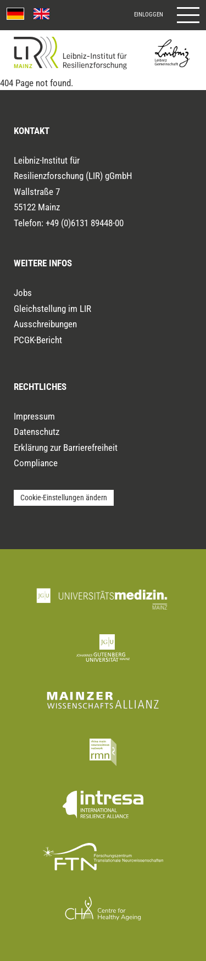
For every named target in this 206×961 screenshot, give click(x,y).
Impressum (34, 416)
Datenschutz (36, 431)
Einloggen (148, 14)
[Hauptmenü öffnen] (188, 15)
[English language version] (42, 14)
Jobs (23, 292)
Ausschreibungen (45, 324)
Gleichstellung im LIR (52, 308)
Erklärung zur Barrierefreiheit (66, 447)
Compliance (36, 462)
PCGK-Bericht (38, 339)
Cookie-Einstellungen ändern (63, 497)
